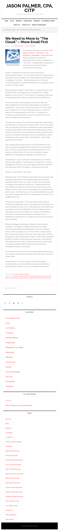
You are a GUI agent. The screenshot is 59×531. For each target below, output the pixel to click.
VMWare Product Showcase (14, 496)
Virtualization (10, 381)
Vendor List (9, 510)
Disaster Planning (23, 274)
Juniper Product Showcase (14, 487)
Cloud (15, 274)
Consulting (9, 333)
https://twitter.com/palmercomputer (19, 405)
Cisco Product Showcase (13, 464)
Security (8, 367)
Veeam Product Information (14, 492)
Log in (36, 526)
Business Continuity (36, 276)
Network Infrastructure (12, 451)
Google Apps (10, 342)
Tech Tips (9, 377)
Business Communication (21, 276)
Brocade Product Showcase (14, 460)
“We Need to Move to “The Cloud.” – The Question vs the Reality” (37, 52)
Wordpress (9, 386)
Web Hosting (10, 519)
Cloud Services (14, 278)
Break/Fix (9, 428)
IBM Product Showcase (13, 478)
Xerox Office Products (12, 501)
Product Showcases (12, 455)
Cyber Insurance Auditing (13, 442)
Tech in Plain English (13, 372)
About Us (8, 419)
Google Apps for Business (37, 278)
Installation (9, 446)
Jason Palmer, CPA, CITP (29, 8)
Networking (10, 352)
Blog (7, 423)
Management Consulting (14, 347)
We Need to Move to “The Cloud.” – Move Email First (26, 40)
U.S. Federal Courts (12, 505)
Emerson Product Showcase (14, 474)
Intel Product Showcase (13, 483)
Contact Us (9, 437)
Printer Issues (10, 362)
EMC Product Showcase (13, 469)
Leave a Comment (30, 46)
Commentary (10, 328)
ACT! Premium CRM (13, 318)
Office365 (48, 278)
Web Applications (11, 515)
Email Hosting (23, 278)
